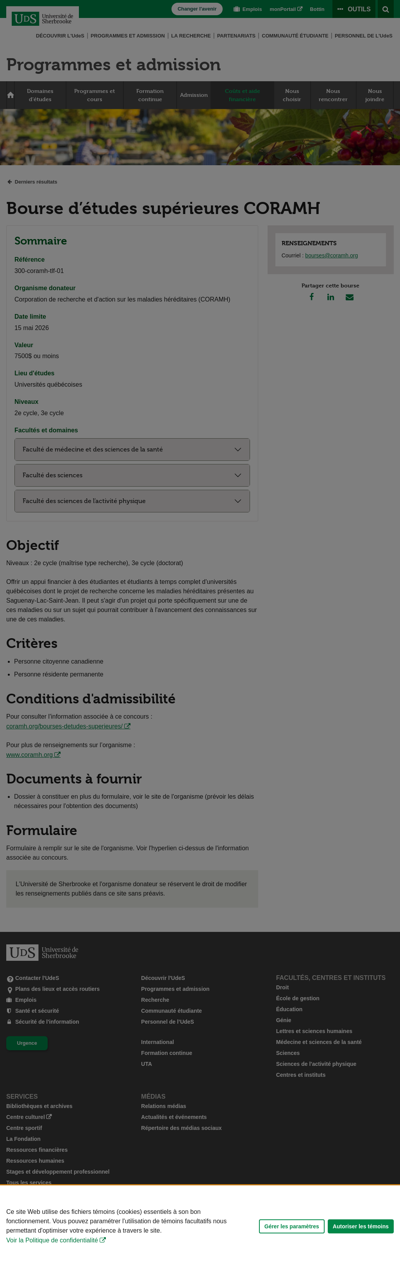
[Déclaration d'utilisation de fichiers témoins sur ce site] (200, 1226)
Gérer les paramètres (291, 1226)
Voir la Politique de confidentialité (52, 1240)
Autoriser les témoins (361, 1226)
